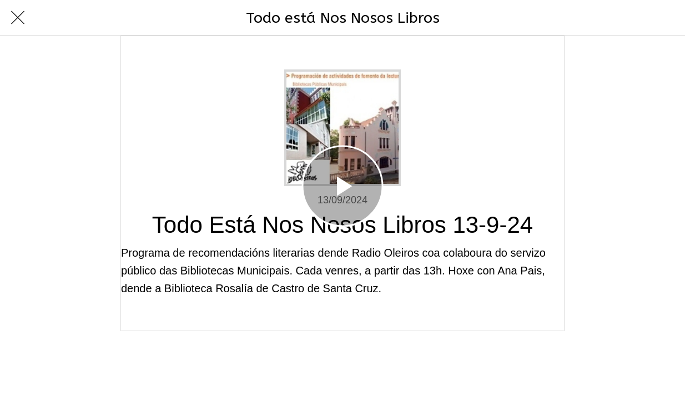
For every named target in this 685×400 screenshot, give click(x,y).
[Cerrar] (17, 17)
